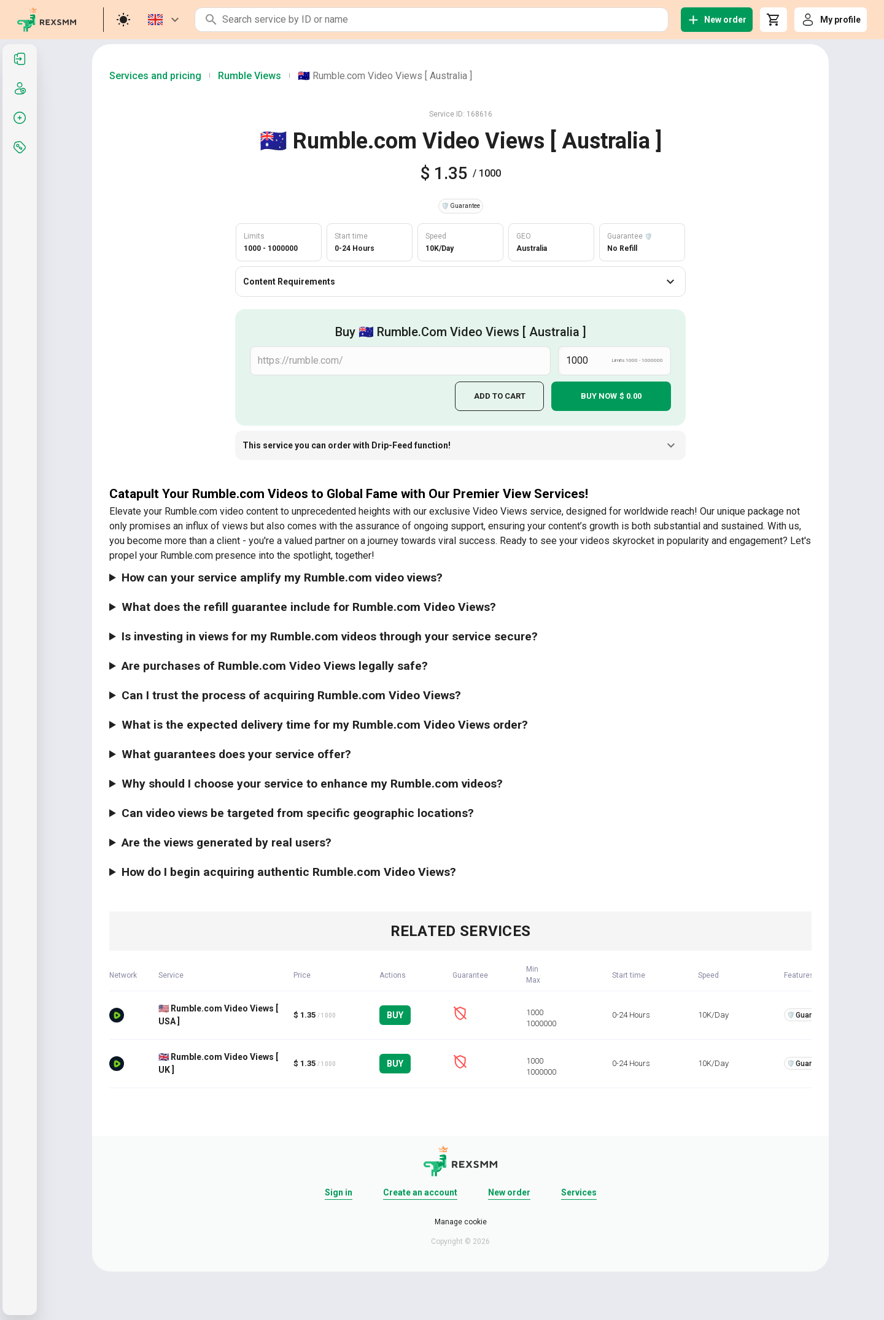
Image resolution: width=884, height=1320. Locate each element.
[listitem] (19, 59)
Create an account (420, 1192)
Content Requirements (460, 281)
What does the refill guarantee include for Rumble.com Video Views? (309, 606)
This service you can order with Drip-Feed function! (460, 445)
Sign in (338, 1192)
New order (509, 1192)
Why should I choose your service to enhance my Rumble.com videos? (312, 783)
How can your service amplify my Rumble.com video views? (282, 577)
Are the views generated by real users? (227, 842)
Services (579, 1192)
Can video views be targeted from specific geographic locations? (298, 812)
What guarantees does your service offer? (236, 753)
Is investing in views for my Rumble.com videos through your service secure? (330, 636)
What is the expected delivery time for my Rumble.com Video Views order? (325, 724)
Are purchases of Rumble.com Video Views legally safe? (275, 665)
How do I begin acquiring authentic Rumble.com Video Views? (289, 871)
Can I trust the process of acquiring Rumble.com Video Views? (291, 695)
